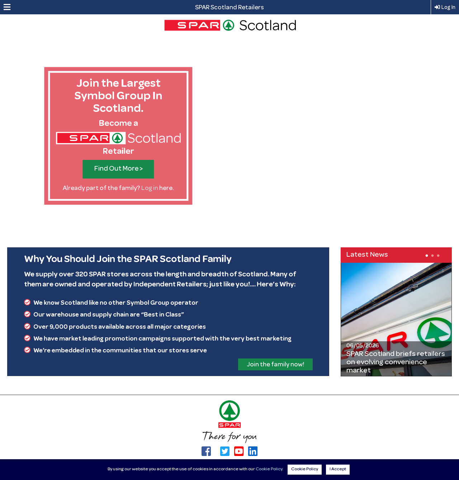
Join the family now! (275, 365)
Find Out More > (118, 169)
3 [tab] (437, 255)
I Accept (338, 469)
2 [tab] (432, 255)
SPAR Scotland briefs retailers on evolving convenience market (395, 363)
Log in (149, 188)
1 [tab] (426, 255)
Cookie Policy (269, 469)
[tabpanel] (396, 319)
